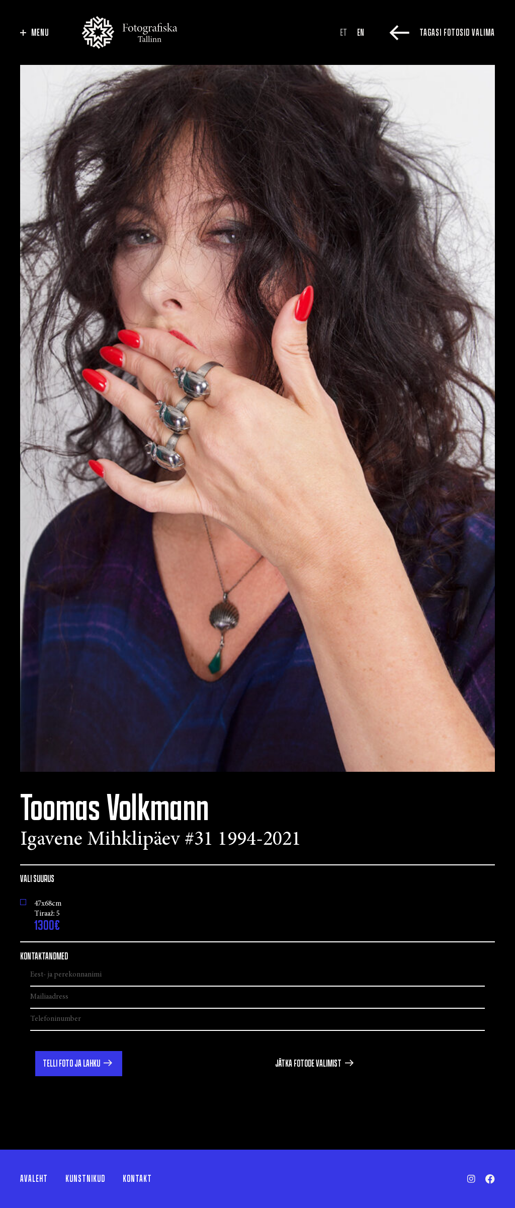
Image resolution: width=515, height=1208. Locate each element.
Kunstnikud (85, 1179)
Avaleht (34, 1179)
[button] (78, 1063)
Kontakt (137, 1179)
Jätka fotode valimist (308, 1064)
